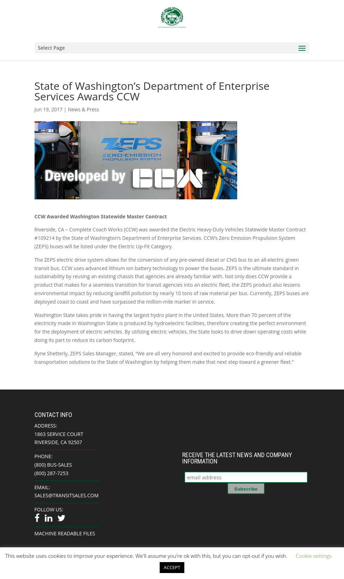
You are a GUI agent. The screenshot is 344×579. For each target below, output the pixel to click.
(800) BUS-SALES (53, 464)
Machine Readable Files (65, 533)
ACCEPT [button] (172, 567)
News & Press (83, 109)
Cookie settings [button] (314, 555)
